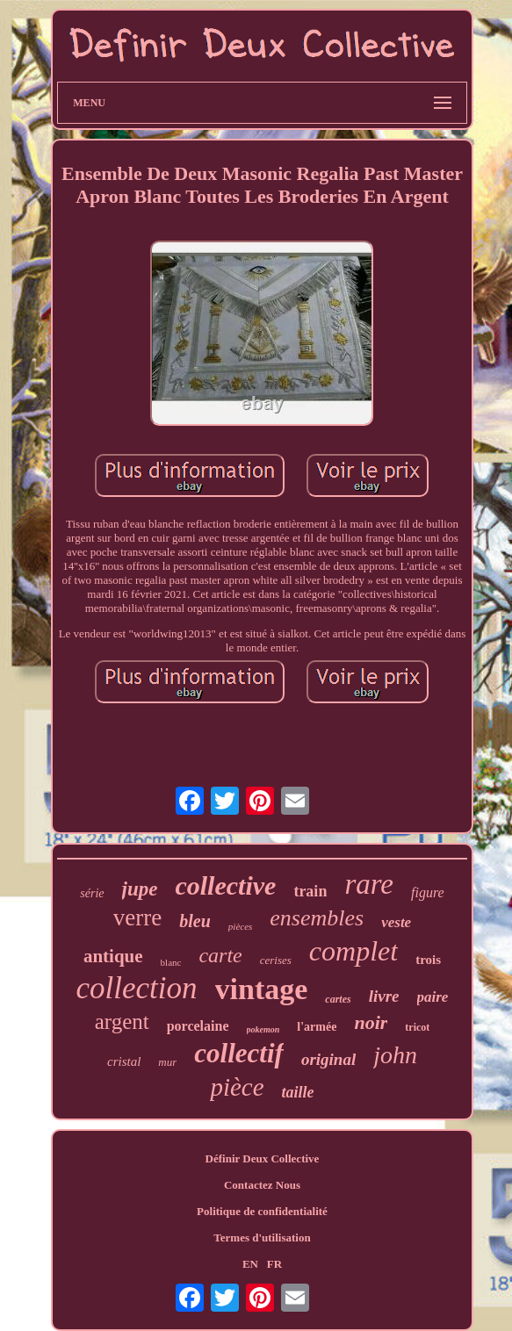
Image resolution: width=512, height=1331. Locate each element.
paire (433, 997)
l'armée (316, 1026)
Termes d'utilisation (261, 1237)
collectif (239, 1053)
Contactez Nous (262, 1184)
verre (137, 917)
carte (220, 955)
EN (250, 1263)
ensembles (317, 918)
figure (427, 892)
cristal (124, 1061)
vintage (261, 989)
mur (167, 1061)
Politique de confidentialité (262, 1211)
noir (370, 1022)
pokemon (263, 1029)
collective (225, 885)
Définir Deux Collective (263, 1158)
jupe (140, 889)
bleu (195, 921)
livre (384, 996)
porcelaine (198, 1025)
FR (274, 1263)
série (92, 893)
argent (122, 1021)
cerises (276, 960)
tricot (417, 1027)
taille (298, 1092)
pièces (240, 926)
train (310, 891)
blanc (171, 962)
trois (428, 960)
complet (353, 951)
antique (113, 956)
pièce (236, 1087)
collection (137, 988)
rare (368, 884)
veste (396, 922)
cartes (337, 999)
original (328, 1059)
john (395, 1054)
